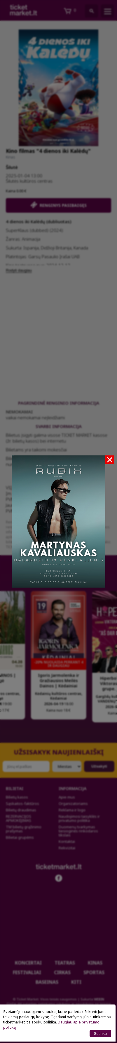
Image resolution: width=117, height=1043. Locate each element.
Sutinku (100, 1033)
